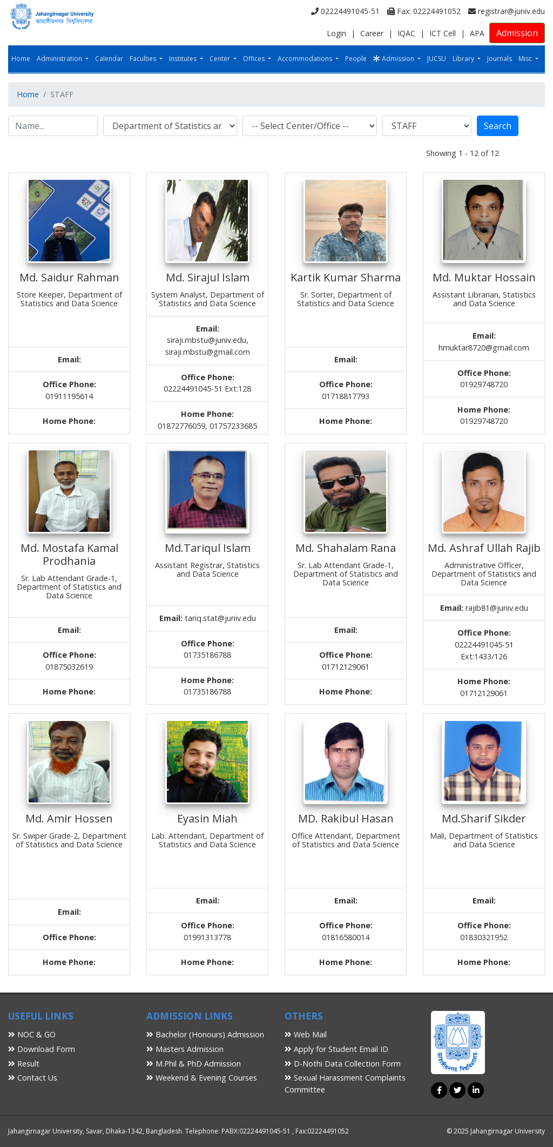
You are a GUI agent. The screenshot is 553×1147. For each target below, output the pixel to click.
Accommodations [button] (306, 58)
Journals (499, 58)
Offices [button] (254, 58)
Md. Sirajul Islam (207, 277)
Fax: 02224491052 (424, 11)
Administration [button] (60, 58)
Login (336, 33)
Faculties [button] (144, 58)
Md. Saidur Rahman (69, 277)
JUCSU (436, 58)
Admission (517, 33)
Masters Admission (185, 1049)
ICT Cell (442, 33)
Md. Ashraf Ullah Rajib (484, 548)
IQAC (406, 33)
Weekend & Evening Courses (201, 1077)
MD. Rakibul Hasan (346, 818)
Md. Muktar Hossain (484, 277)
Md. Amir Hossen (69, 818)
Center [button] (221, 58)
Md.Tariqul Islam (208, 548)
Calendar (109, 58)
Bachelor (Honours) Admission (205, 1034)
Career (371, 33)
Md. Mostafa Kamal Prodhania (69, 554)
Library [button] (464, 58)
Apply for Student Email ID (336, 1049)
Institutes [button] (183, 58)
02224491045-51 (345, 11)
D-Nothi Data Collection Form (343, 1063)
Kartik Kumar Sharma (346, 277)
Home (20, 58)
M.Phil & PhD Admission (193, 1063)
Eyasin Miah (207, 818)
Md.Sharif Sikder (484, 818)
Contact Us (32, 1077)
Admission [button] (394, 58)
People (356, 58)
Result (23, 1063)
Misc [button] (526, 58)
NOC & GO (32, 1034)
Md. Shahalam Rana (345, 548)
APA (477, 33)
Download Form (41, 1049)
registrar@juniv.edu (506, 11)
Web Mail (306, 1034)
